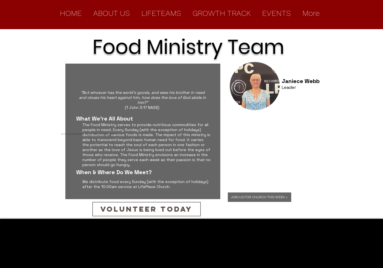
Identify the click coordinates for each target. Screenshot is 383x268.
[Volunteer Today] (146, 209)
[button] (112, 13)
